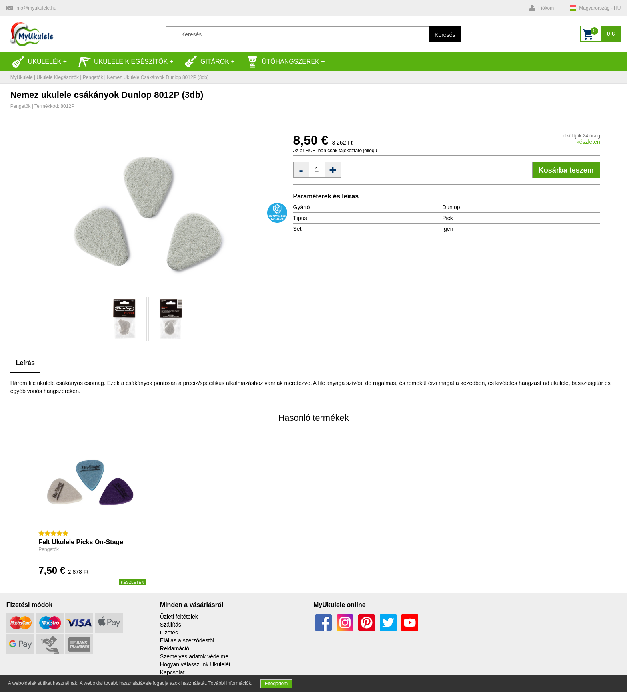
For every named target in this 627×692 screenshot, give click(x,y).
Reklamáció (174, 648)
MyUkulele (21, 77)
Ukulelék (37, 61)
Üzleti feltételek (179, 616)
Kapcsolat (172, 672)
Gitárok (206, 61)
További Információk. (230, 683)
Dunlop (451, 207)
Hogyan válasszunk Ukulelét (195, 664)
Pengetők (93, 77)
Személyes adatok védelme (194, 656)
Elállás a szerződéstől (187, 640)
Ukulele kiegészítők (123, 61)
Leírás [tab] (25, 362)
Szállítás (170, 624)
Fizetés (169, 632)
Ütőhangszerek (282, 61)
